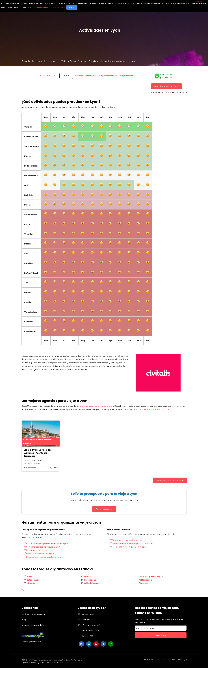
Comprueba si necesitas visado (126, 540)
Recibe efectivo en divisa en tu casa (128, 547)
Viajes (49, 76)
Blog (23, 619)
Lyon (42, 76)
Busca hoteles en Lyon (36, 550)
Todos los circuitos (90, 630)
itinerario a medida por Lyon (155, 409)
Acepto (72, 7)
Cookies (172, 659)
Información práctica (84, 76)
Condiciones (160, 659)
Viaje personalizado (108, 76)
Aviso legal (182, 659)
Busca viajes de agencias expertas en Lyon (46, 543)
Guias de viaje (88, 636)
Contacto (85, 619)
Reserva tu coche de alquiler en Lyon (43, 557)
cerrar (200, 1)
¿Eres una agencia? (90, 625)
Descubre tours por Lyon (166, 86)
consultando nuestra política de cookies (49, 7)
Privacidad (148, 659)
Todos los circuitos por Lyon (169, 480)
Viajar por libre (126, 76)
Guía (65, 76)
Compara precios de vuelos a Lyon (42, 547)
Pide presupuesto (104, 509)
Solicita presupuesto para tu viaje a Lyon (104, 493)
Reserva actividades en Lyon (39, 553)
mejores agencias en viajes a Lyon (96, 406)
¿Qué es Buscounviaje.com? (34, 614)
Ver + (24, 590)
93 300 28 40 (87, 614)
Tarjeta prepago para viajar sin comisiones (131, 543)
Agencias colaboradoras (33, 625)
